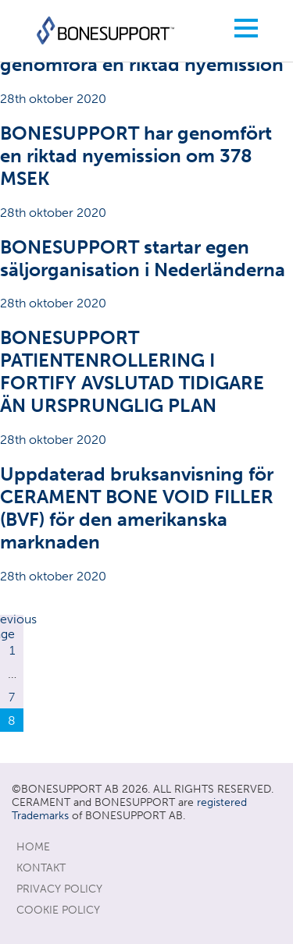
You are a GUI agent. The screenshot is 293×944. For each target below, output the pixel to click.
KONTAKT (41, 868)
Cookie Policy (58, 910)
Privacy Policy (59, 889)
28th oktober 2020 (146, 68)
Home (33, 847)
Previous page (11, 626)
